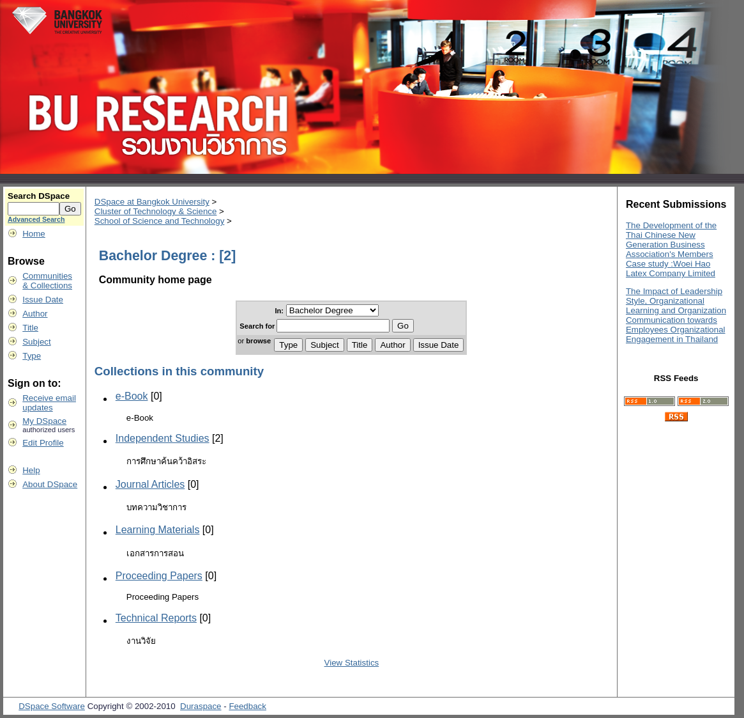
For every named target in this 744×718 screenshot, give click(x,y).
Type (31, 356)
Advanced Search (36, 219)
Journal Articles (150, 484)
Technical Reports (156, 618)
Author (34, 313)
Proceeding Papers (159, 575)
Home (33, 233)
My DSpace (44, 421)
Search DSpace (39, 196)
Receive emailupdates (49, 402)
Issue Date (42, 299)
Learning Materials (158, 529)
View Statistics (351, 662)
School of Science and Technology (160, 221)
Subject (36, 342)
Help (31, 470)
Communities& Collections (47, 280)
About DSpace (49, 484)
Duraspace (200, 706)
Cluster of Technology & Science (156, 211)
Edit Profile (42, 443)
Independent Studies (162, 438)
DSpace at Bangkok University (152, 202)
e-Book (132, 396)
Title (30, 327)
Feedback (247, 706)
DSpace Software (52, 706)
